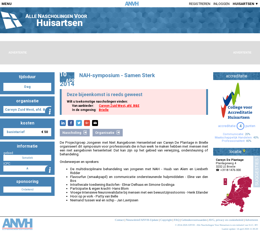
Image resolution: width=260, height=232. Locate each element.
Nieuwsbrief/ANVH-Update (142, 219)
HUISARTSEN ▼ (245, 4)
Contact (119, 219)
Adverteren (251, 219)
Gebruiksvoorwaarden (194, 219)
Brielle (104, 110)
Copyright (166, 219)
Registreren (199, 4)
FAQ (176, 219)
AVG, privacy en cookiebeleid (226, 219)
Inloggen (221, 4)
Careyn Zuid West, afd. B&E (119, 106)
